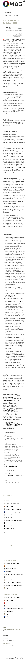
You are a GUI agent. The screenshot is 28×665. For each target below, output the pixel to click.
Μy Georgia (8, 571)
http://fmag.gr (9, 423)
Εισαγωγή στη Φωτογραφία (12, 503)
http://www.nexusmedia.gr (14, 427)
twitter (9, 645)
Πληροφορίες (6, 630)
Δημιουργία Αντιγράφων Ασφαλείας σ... (15, 512)
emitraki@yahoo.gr (7, 406)
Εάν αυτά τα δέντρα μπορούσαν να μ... (14, 574)
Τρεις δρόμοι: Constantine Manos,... (14, 520)
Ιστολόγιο (5, 635)
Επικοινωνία (14, 630)
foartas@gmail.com (7, 413)
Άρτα (21, 39)
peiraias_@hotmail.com (8, 409)
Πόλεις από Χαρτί (10, 514)
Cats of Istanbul (9, 525)
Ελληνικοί (14, 39)
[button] (7, 12)
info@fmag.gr (18, 423)
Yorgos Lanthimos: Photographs (13, 509)
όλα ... (5, 533)
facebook (5, 645)
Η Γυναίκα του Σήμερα (11, 568)
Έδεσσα (4, 40)
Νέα (4, 39)
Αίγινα (18, 39)
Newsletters (11, 640)
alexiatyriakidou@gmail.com (9, 419)
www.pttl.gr (9, 425)
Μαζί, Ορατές (9, 517)
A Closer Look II (9, 506)
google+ (14, 645)
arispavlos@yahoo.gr (8, 416)
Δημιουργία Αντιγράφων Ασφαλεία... (14, 608)
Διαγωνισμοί (8, 39)
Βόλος (23, 39)
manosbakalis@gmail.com (9, 400)
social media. (14, 113)
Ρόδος (20, 40)
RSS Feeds (5, 640)
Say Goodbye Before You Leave (13, 523)
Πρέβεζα (16, 40)
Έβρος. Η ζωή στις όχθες (12, 577)
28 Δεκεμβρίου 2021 (19, 162)
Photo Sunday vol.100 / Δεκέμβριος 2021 (15, 475)
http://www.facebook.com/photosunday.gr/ (13, 139)
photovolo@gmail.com (8, 403)
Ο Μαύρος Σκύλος (10, 528)
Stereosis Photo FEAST (11, 603)
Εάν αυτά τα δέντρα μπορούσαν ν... (14, 597)
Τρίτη (12, 162)
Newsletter (21, 109)
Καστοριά (8, 40)
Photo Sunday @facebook (10, 466)
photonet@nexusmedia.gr (9, 428)
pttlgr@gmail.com (18, 425)
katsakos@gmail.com (10, 296)
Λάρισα (12, 40)
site (14, 109)
